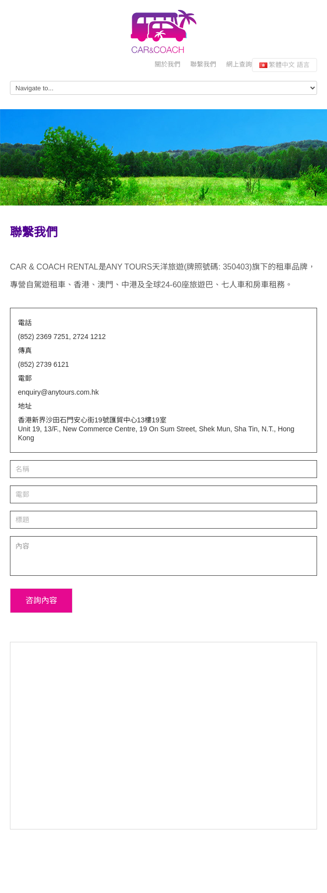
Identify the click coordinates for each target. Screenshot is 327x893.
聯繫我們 (203, 64)
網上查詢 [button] (239, 64)
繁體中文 (284, 65)
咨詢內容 (41, 600)
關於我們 (167, 64)
